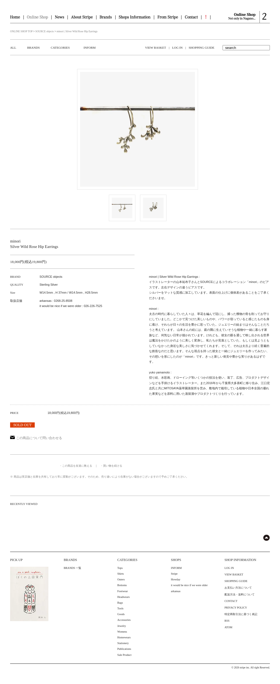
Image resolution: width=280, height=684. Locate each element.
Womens (122, 631)
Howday (175, 579)
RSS (226, 620)
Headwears (123, 596)
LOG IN (177, 47)
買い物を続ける (112, 465)
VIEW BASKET (155, 47)
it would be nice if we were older (189, 585)
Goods (121, 614)
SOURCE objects (44, 31)
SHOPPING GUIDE (201, 47)
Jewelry (121, 625)
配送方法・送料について (239, 594)
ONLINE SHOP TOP (21, 31)
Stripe (174, 573)
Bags (120, 602)
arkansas (175, 591)
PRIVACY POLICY (235, 607)
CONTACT (230, 601)
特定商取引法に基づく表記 (240, 614)
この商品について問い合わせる (36, 438)
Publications (124, 648)
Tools (120, 608)
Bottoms (122, 585)
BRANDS (33, 47)
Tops (120, 567)
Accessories (124, 619)
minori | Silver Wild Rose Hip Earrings (77, 31)
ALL (13, 47)
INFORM (89, 47)
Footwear (122, 591)
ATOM (228, 627)
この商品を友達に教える (77, 465)
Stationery (123, 643)
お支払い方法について (238, 587)
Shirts (120, 573)
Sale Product (124, 654)
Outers (121, 579)
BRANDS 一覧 (72, 567)
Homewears (124, 637)
